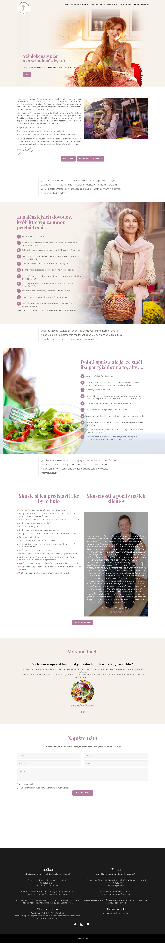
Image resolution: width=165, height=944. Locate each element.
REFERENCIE (112, 4)
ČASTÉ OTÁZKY (125, 4)
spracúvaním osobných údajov (55, 791)
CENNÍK (136, 4)
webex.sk (83, 941)
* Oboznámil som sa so (43, 791)
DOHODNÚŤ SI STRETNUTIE (90, 159)
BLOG (102, 4)
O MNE (65, 4)
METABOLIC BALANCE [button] (79, 4)
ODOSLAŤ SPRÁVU (82, 796)
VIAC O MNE (68, 159)
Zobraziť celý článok (82, 707)
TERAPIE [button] (94, 4)
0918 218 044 (49, 886)
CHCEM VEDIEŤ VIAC (82, 624)
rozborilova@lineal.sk (49, 889)
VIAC (27, 74)
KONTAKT (145, 4)
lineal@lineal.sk (118, 889)
